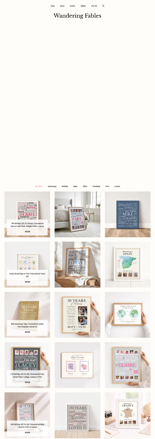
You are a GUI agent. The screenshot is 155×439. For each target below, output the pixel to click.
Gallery (83, 5)
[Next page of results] (98, 389)
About (62, 5)
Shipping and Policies (27, 429)
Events (72, 5)
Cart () (94, 5)
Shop (53, 5)
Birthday (65, 31)
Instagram (77, 417)
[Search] (103, 6)
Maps (75, 31)
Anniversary (52, 31)
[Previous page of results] (56, 389)
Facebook (77, 413)
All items (38, 31)
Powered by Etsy (127, 421)
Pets (107, 31)
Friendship (96, 31)
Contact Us (27, 433)
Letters (117, 31)
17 (89, 389)
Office (85, 31)
